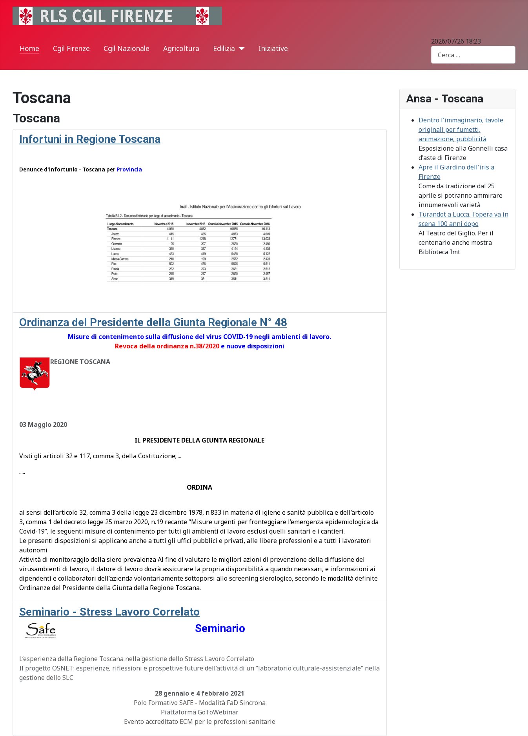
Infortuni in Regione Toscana (89, 139)
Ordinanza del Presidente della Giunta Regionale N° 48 (153, 322)
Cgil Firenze (71, 48)
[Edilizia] (240, 48)
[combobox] (473, 55)
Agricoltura (181, 48)
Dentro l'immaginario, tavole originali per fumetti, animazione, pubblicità (461, 129)
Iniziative (273, 48)
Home (29, 48)
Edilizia (224, 48)
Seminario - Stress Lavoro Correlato (109, 611)
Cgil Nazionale (126, 48)
